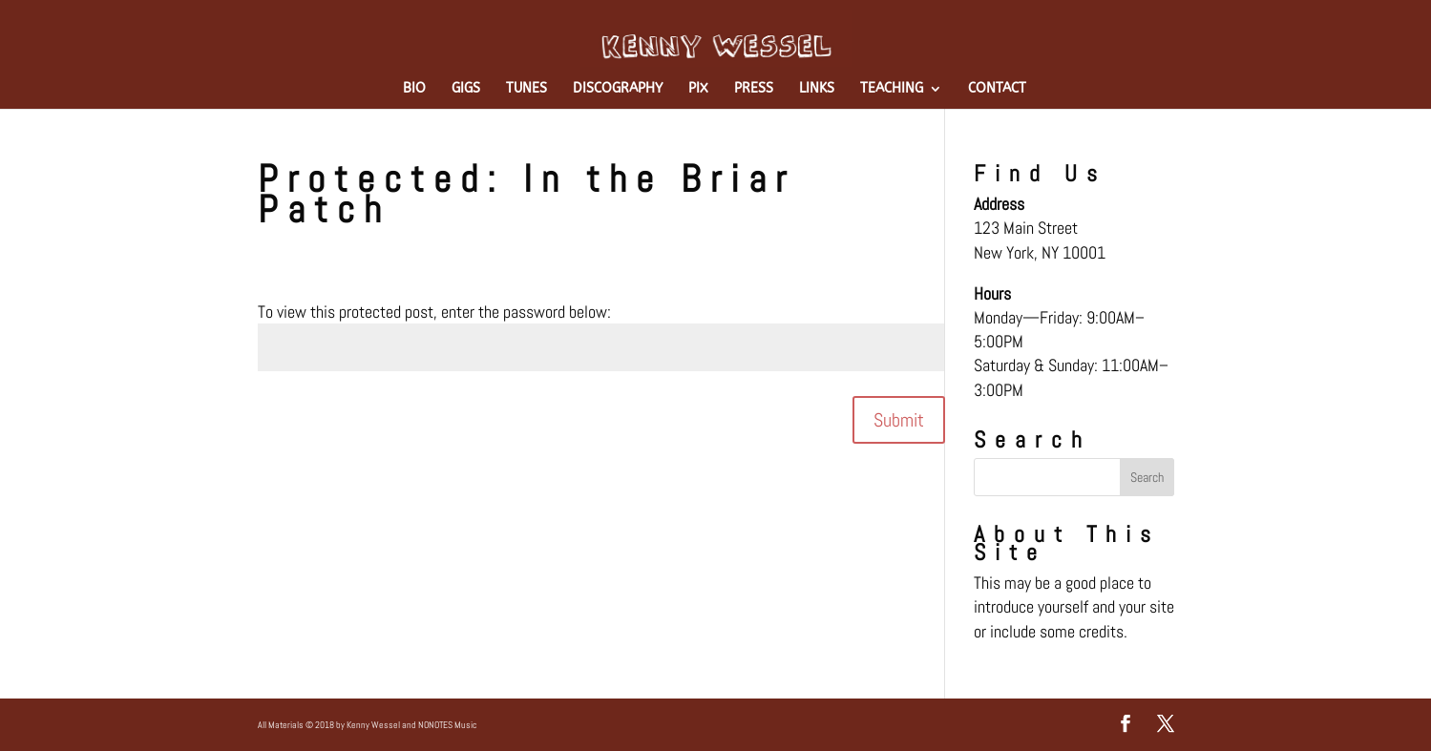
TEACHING (891, 89)
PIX (698, 89)
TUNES (526, 89)
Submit (898, 419)
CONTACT (997, 89)
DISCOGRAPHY (618, 89)
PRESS (753, 89)
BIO (414, 89)
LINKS (816, 89)
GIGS (466, 89)
